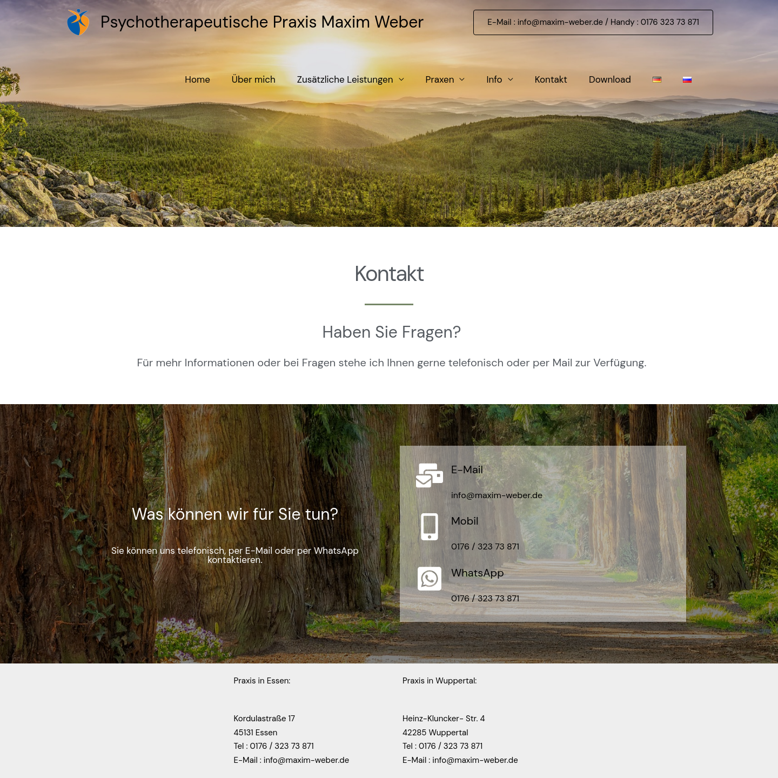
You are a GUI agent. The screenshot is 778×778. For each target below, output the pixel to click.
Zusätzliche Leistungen (345, 79)
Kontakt (551, 79)
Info (494, 79)
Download (610, 79)
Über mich (254, 79)
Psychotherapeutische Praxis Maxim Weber (262, 21)
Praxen (440, 79)
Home (197, 79)
